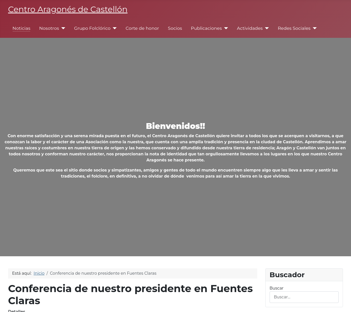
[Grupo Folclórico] (114, 28)
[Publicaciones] (225, 28)
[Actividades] (266, 28)
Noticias (21, 28)
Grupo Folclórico (92, 28)
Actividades (250, 28)
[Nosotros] (62, 28)
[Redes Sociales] (313, 28)
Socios (175, 28)
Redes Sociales (294, 28)
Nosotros (49, 28)
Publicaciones (206, 28)
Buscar (277, 288)
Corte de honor (142, 28)
